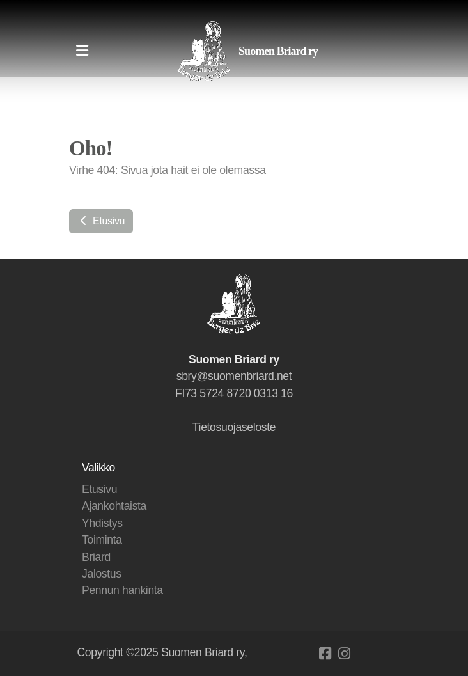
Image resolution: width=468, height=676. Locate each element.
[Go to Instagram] (344, 653)
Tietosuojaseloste (234, 427)
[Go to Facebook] (325, 653)
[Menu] (82, 51)
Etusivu (101, 221)
